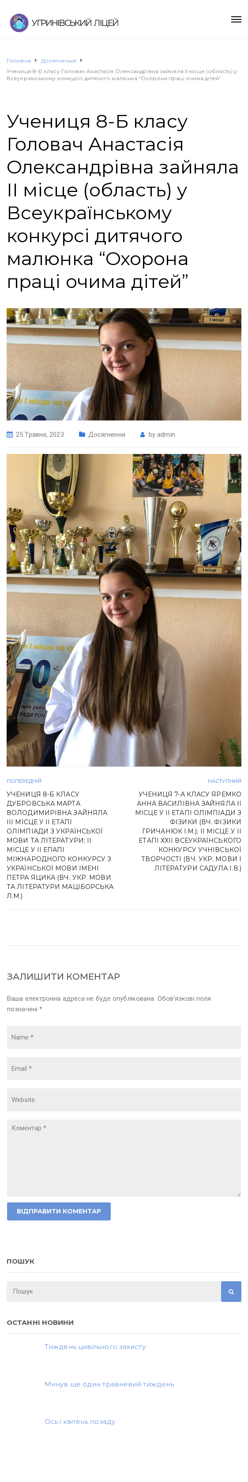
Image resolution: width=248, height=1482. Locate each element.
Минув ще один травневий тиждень (109, 1384)
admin (166, 435)
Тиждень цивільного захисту (95, 1346)
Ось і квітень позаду (80, 1421)
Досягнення (106, 435)
